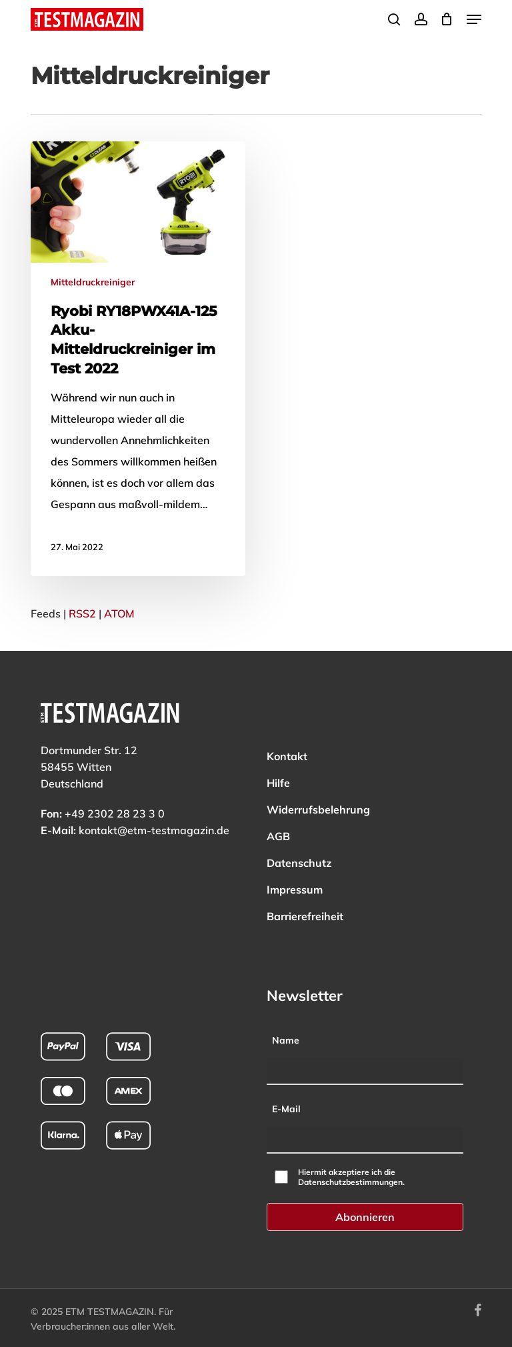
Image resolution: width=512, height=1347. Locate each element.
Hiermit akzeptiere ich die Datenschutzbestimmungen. (351, 1177)
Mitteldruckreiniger (93, 282)
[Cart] (447, 19)
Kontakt (287, 756)
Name (285, 1040)
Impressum (295, 889)
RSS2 (82, 613)
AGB (278, 836)
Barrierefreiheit (305, 916)
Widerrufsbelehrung (318, 809)
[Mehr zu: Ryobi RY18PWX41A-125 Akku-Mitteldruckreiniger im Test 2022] (138, 358)
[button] (474, 19)
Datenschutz (299, 863)
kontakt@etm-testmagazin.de (154, 830)
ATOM (119, 613)
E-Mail (286, 1109)
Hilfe (278, 783)
